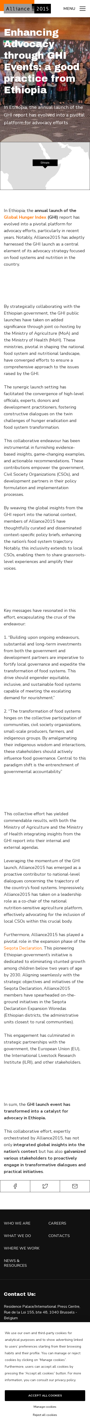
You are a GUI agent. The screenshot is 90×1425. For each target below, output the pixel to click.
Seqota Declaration (23, 948)
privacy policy (65, 1380)
